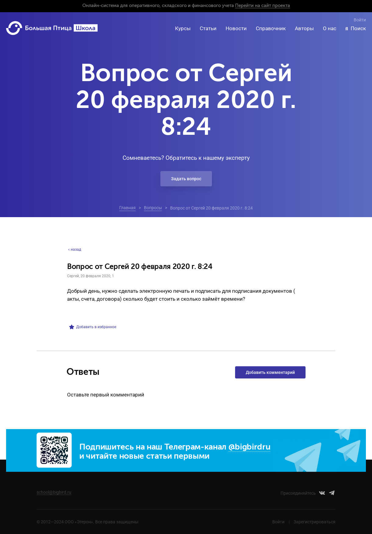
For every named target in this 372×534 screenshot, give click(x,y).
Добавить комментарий (270, 372)
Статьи (208, 28)
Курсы (183, 28)
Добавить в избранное (92, 326)
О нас (329, 28)
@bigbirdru (249, 447)
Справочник (271, 28)
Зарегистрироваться (314, 521)
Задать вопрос (186, 178)
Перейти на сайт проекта (262, 5)
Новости (236, 28)
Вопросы (153, 207)
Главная (127, 207)
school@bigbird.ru (54, 492)
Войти (360, 19)
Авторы (304, 28)
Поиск (358, 28)
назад (74, 249)
